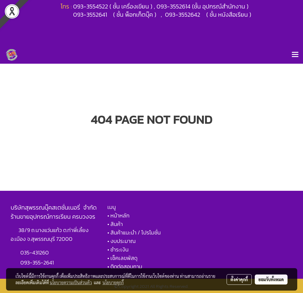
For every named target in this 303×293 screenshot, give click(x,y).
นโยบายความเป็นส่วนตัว (71, 282)
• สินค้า (115, 224)
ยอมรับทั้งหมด (271, 279)
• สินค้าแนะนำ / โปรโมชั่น (134, 232)
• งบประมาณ (121, 241)
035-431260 (35, 252)
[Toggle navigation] (295, 55)
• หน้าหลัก (118, 215)
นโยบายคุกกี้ (113, 282)
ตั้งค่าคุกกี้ (239, 279)
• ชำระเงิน (118, 249)
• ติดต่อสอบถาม (124, 266)
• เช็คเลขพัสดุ (122, 258)
